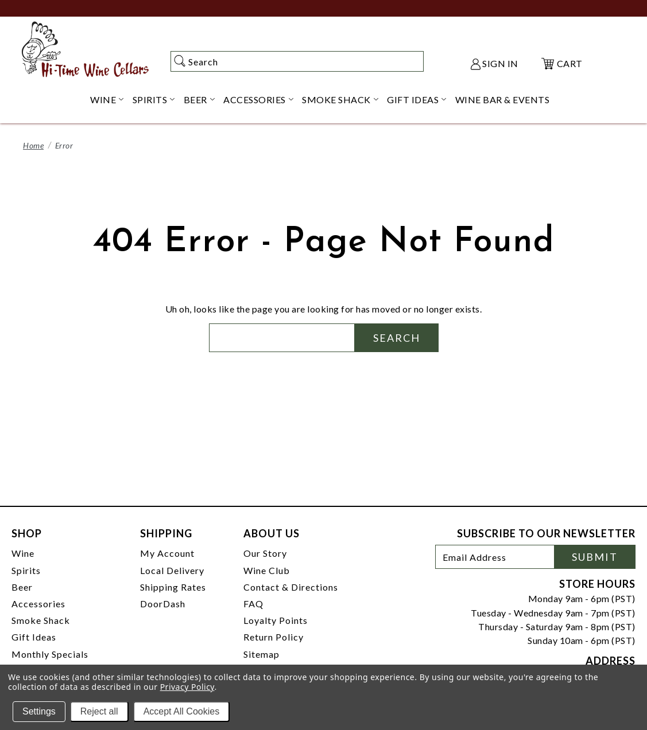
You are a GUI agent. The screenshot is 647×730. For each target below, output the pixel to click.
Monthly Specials (49, 654)
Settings (39, 711)
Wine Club (266, 570)
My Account (167, 553)
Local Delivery (172, 570)
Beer (22, 586)
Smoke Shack (40, 620)
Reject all (99, 711)
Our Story (265, 553)
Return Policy (273, 636)
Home (33, 145)
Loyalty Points (275, 620)
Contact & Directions (290, 586)
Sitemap (261, 654)
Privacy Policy (187, 686)
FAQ (253, 603)
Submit (595, 557)
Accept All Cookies (182, 711)
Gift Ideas (33, 636)
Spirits (26, 570)
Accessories (38, 603)
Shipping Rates (173, 586)
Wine (22, 553)
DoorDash (162, 603)
